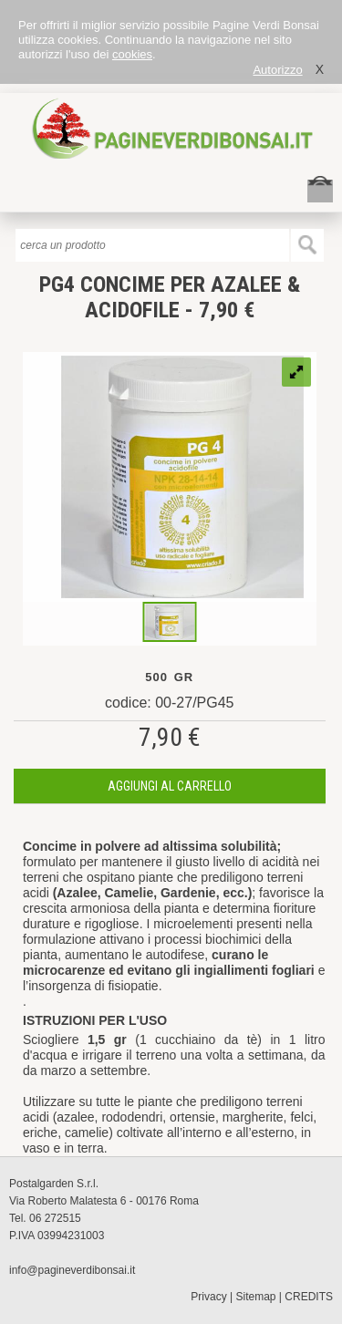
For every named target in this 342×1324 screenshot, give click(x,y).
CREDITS (309, 1296)
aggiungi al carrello (170, 786)
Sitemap (256, 1296)
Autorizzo (277, 70)
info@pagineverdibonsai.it (72, 1270)
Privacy (208, 1296)
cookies (132, 54)
